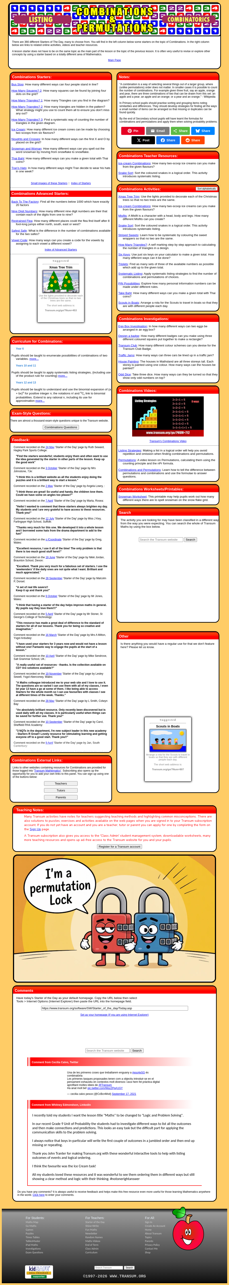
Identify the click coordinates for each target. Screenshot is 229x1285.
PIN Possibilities (129, 283)
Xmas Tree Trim (128, 196)
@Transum (105, 1085)
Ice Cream (18, 129)
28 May (50, 700)
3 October (51, 468)
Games (29, 1229)
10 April (50, 655)
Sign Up (35, 829)
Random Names (94, 1237)
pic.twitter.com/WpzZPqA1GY (105, 1088)
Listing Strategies (129, 450)
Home (148, 1229)
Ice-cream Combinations (134, 163)
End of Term (91, 1244)
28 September (54, 578)
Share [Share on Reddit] (193, 140)
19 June (50, 557)
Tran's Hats (18, 168)
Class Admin (92, 1248)
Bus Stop (17, 84)
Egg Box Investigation (132, 326)
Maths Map (32, 1222)
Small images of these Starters (49, 183)
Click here (39, 1194)
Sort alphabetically (206, 188)
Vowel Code (19, 240)
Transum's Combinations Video (168, 419)
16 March (51, 634)
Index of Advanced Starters (61, 249)
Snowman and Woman (26, 148)
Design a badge (128, 336)
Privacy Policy (152, 1244)
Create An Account (155, 1225)
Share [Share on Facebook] (168, 140)
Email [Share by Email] (158, 131)
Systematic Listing (130, 273)
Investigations (33, 1248)
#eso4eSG (138, 1072)
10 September (54, 721)
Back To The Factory (25, 201)
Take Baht (124, 293)
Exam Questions (34, 1252)
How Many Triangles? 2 (26, 106)
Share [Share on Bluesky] (203, 131)
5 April (49, 614)
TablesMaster (33, 1241)
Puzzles (30, 1233)
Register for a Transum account (119, 846)
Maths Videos (92, 1241)
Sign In (148, 1222)
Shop (147, 1252)
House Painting (128, 361)
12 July (50, 518)
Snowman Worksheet (132, 496)
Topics (148, 1237)
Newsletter (91, 1233)
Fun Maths (91, 1229)
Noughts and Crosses (25, 139)
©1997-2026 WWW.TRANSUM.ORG (114, 1276)
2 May (49, 486)
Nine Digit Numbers (24, 211)
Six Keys (124, 254)
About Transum (153, 1233)
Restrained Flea (21, 220)
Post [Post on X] (143, 140)
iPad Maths (32, 1244)
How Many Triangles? (132, 244)
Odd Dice (124, 374)
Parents (149, 1241)
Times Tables (33, 1237)
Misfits (122, 215)
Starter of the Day (95, 1222)
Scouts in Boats (128, 302)
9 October (51, 596)
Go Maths (31, 1225)
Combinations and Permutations (139, 470)
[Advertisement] (114, 66)
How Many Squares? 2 (26, 90)
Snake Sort (125, 173)
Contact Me (151, 1248)
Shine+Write (92, 1225)
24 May (50, 447)
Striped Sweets (128, 235)
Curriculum (91, 1252)
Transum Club (127, 345)
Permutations (127, 460)
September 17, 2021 (124, 1094)
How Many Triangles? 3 (26, 119)
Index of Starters (81, 183)
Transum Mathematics (47, 770)
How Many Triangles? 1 (26, 100)
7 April (49, 500)
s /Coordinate (53, 539)
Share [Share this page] (180, 131)
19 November (54, 673)
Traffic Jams (126, 355)
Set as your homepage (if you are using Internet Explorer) (114, 1014)
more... (34, 358)
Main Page (114, 60)
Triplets (123, 264)
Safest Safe (19, 230)
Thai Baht (17, 158)
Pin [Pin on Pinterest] (133, 131)
